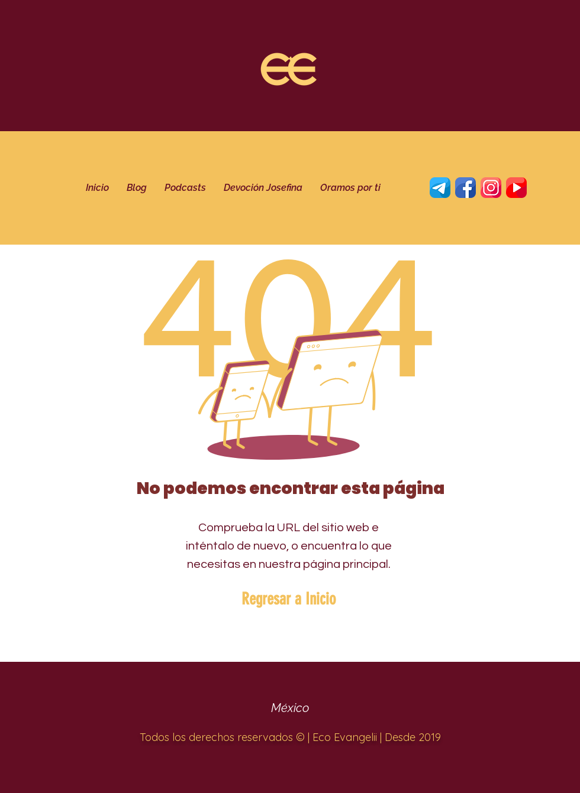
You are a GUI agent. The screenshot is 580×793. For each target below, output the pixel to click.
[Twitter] (465, 187)
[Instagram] (491, 187)
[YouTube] (516, 187)
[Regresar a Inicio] (288, 599)
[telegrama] (440, 187)
